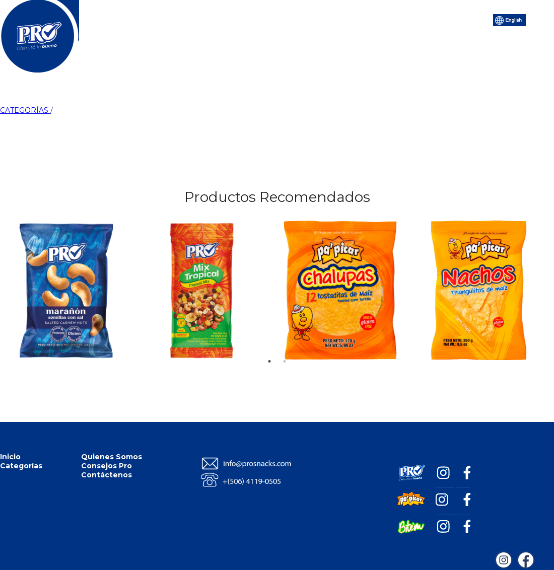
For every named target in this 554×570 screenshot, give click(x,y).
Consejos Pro (332, 19)
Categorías (190, 19)
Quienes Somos (111, 456)
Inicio (141, 19)
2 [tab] (285, 346)
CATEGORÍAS (25, 110)
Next (535, 241)
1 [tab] (269, 346)
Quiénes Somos (259, 19)
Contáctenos (400, 19)
